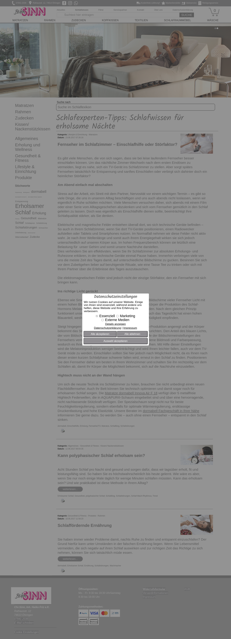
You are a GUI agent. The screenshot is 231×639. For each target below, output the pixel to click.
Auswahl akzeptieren (116, 341)
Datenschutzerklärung (107, 328)
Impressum (130, 328)
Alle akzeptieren (100, 334)
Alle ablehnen (132, 334)
